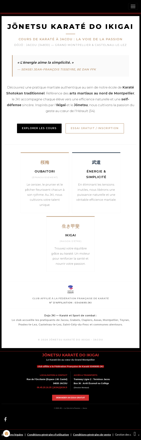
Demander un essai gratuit (70, 398)
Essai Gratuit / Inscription (95, 128)
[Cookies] (6, 433)
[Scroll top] (135, 434)
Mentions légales (12, 434)
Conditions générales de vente (92, 434)
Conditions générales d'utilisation (48, 434)
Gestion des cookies (127, 434)
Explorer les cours (39, 128)
